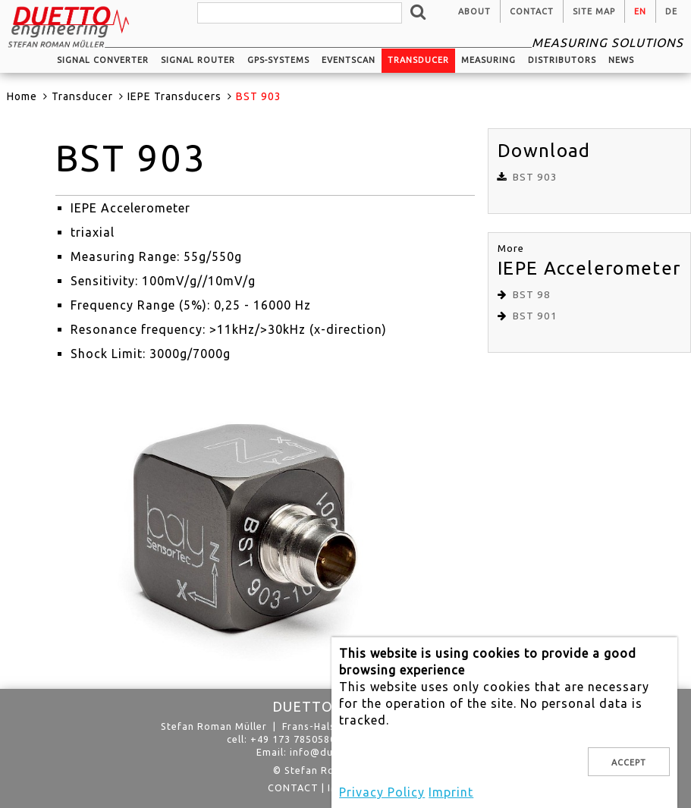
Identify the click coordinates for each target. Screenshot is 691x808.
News (621, 59)
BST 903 (535, 177)
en (640, 11)
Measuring (488, 59)
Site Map (594, 11)
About (474, 11)
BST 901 (535, 316)
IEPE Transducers (174, 96)
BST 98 (532, 294)
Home (22, 96)
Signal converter (103, 59)
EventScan (348, 59)
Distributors (562, 59)
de (671, 11)
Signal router (198, 59)
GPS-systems (278, 59)
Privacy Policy (382, 792)
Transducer (418, 59)
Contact (532, 11)
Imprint (451, 792)
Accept (628, 762)
